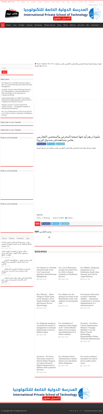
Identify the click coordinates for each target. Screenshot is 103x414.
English (44, 64)
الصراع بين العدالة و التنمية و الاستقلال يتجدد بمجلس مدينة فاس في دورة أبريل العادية (16, 271)
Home (38, 64)
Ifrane (63, 1)
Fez (18, 1)
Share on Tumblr (58, 218)
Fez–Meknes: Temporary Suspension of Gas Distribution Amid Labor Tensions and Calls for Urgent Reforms (89, 272)
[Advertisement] (51, 44)
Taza (28, 1)
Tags (27, 238)
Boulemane (47, 1)
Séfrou (68, 1)
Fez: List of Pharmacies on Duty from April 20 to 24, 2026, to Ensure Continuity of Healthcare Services (68, 272)
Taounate (40, 1)
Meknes (23, 1)
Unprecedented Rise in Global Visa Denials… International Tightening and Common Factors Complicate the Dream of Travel (16, 99)
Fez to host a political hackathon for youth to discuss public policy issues (89, 359)
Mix (86, 1)
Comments (20, 238)
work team (91, 1)
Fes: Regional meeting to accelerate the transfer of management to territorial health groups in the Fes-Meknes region (46, 327)
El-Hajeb (33, 1)
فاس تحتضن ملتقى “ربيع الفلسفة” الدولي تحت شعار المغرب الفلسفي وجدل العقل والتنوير (17, 262)
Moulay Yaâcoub (56, 1)
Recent (4, 238)
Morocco (74, 1)
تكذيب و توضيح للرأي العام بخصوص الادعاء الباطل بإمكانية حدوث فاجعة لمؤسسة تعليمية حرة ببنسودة (16, 244)
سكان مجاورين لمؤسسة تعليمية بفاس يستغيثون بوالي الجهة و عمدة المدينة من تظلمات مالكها (15, 253)
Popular (11, 238)
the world (80, 1)
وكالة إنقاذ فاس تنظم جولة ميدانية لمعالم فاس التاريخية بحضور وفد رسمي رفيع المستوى (17, 279)
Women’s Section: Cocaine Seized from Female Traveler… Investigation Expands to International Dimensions (16, 106)
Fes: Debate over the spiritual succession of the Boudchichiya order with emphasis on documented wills (68, 298)
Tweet (39, 218)
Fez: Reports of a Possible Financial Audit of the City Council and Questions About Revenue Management (46, 272)
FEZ (49, 64)
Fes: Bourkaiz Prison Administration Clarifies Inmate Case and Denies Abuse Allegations (68, 359)
